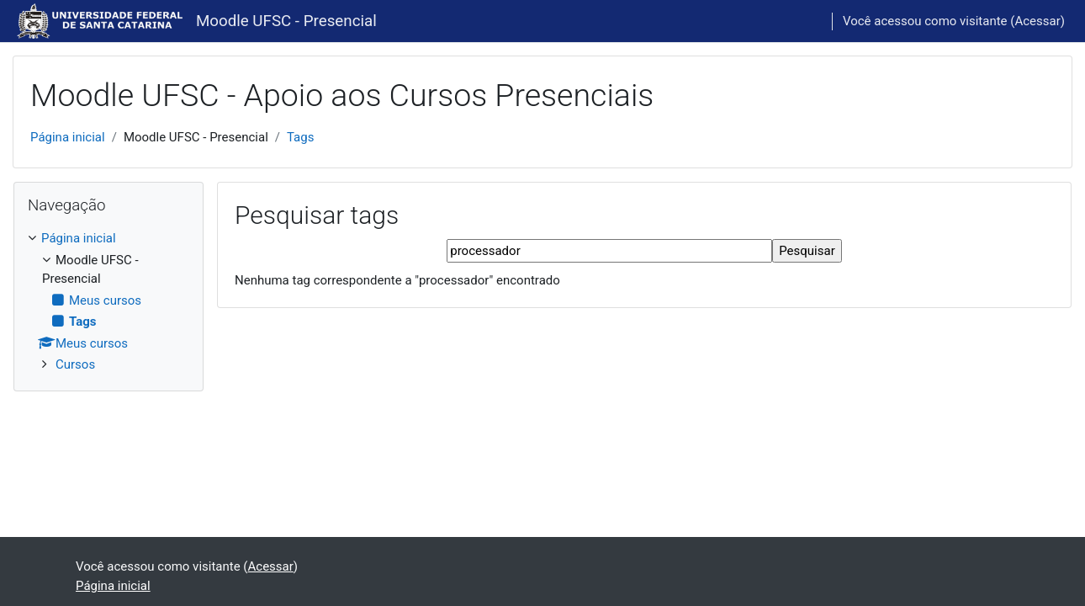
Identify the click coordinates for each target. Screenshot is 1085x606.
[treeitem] (108, 302)
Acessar (1037, 21)
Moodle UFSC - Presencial (286, 21)
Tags (300, 137)
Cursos (75, 364)
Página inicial (67, 137)
